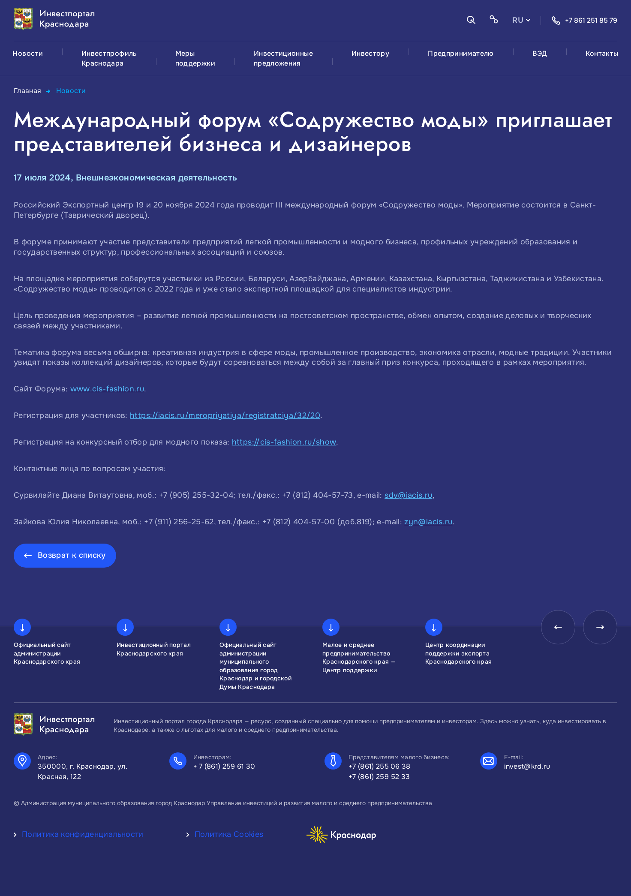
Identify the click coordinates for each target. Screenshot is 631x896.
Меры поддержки (195, 58)
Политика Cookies (229, 834)
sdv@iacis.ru (408, 495)
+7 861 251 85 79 (584, 20)
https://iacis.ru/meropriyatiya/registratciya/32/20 (225, 415)
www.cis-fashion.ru (107, 389)
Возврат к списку (72, 555)
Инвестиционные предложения (283, 58)
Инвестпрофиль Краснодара (109, 58)
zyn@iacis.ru (428, 521)
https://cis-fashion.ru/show (284, 442)
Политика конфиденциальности (83, 834)
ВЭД (539, 53)
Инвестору (370, 53)
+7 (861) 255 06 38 (380, 766)
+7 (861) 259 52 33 (379, 776)
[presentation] (558, 627)
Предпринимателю (460, 53)
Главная (28, 90)
